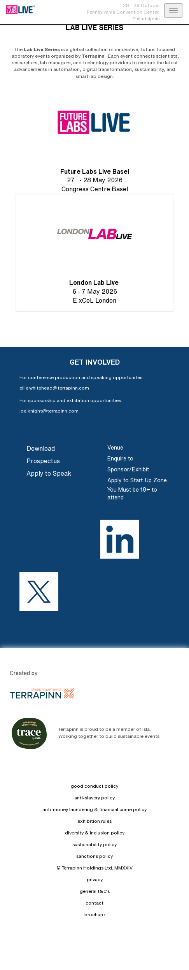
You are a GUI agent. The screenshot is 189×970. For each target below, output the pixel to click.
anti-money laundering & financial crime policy (94, 809)
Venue (115, 447)
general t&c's (95, 891)
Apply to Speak (48, 473)
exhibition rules (94, 821)
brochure (94, 914)
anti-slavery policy (94, 797)
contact (94, 902)
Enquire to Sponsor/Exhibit (128, 464)
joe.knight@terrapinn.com (49, 410)
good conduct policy (94, 785)
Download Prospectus (43, 454)
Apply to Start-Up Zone (137, 480)
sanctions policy (94, 856)
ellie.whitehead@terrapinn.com (54, 387)
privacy (95, 879)
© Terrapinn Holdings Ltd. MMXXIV (94, 867)
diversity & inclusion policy (94, 832)
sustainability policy (94, 844)
